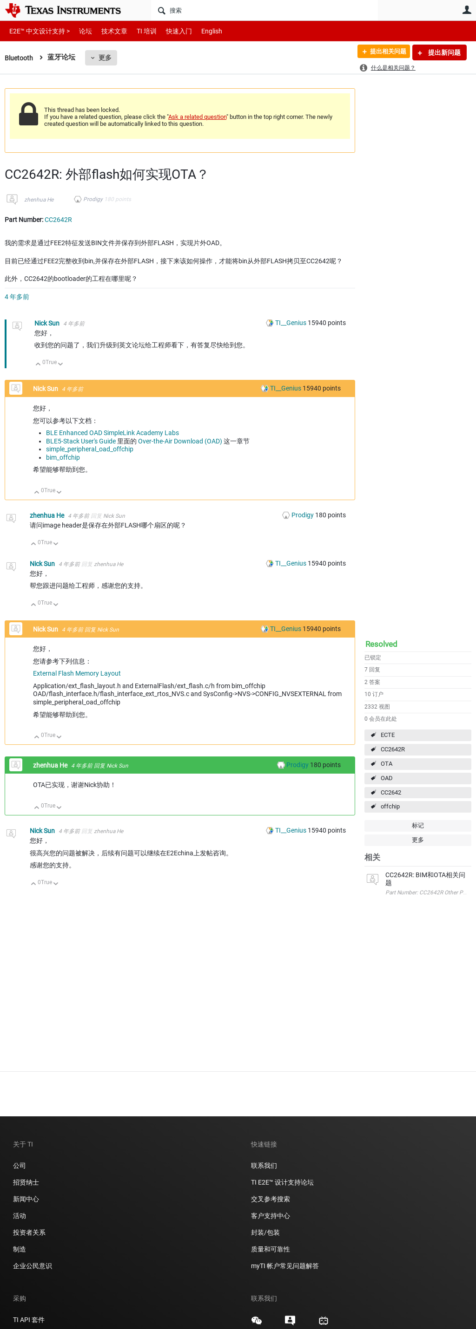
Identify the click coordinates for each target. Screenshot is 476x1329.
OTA (386, 763)
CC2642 (391, 792)
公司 (19, 1165)
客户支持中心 (270, 1215)
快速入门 (170, 30)
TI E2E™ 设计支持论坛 (282, 1182)
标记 (418, 825)
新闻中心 (26, 1199)
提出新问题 (444, 52)
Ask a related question (197, 116)
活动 (19, 1215)
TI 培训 (138, 30)
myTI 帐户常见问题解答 (285, 1266)
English (200, 30)
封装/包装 (265, 1232)
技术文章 (108, 30)
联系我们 (264, 1165)
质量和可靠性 (271, 1249)
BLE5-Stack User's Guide (81, 441)
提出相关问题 (384, 52)
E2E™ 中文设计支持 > (37, 30)
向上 (38, 365)
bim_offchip (63, 457)
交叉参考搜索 (270, 1199)
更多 (106, 57)
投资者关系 (29, 1232)
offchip (390, 806)
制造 (19, 1249)
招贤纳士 (26, 1182)
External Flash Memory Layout (77, 673)
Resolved (381, 644)
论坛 (80, 30)
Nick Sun (47, 323)
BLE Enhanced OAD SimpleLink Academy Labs (112, 432)
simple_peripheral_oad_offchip (89, 449)
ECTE (388, 734)
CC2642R (393, 749)
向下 (61, 365)
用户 (466, 9)
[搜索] (264, 10)
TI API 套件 (29, 1319)
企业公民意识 (32, 1266)
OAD (387, 778)
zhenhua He (38, 199)
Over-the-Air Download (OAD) (180, 441)
